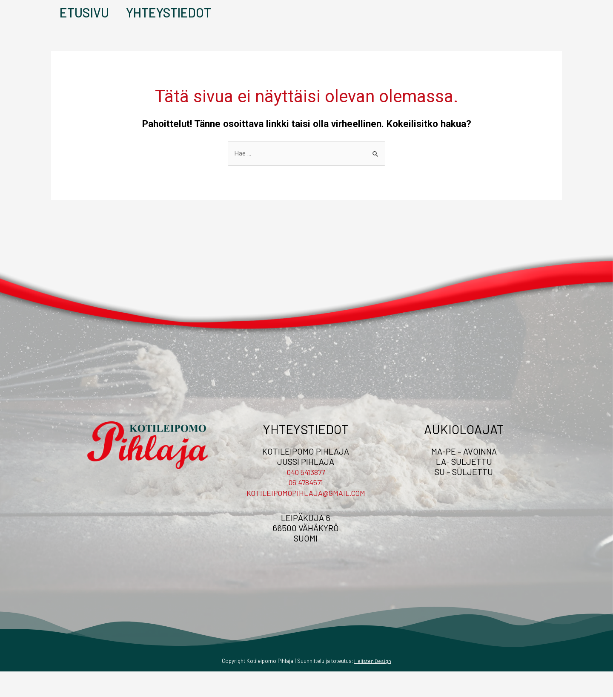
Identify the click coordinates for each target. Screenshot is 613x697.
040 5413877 (306, 498)
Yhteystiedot (155, 25)
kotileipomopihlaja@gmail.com (305, 518)
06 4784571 (306, 508)
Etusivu (75, 25)
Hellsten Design (373, 686)
